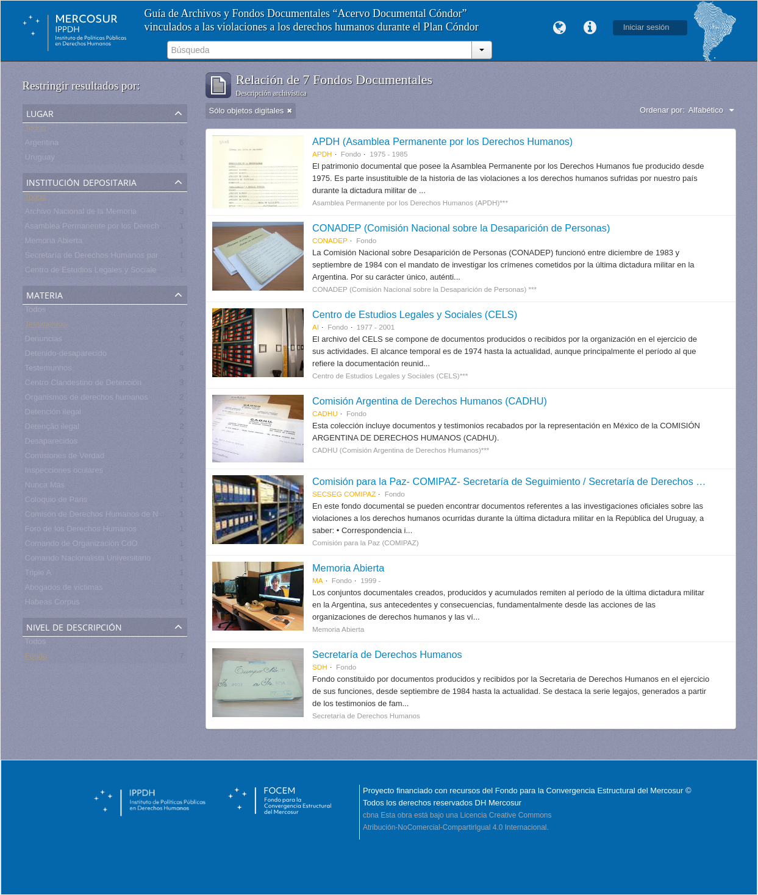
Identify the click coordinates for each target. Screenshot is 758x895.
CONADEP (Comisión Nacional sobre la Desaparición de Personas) (461, 227)
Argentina (42, 144)
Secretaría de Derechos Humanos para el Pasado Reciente (129, 257)
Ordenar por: (662, 110)
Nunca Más (45, 487)
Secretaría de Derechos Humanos (387, 654)
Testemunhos (48, 370)
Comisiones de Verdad (65, 457)
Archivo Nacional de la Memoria (81, 213)
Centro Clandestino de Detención (83, 384)
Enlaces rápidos (590, 28)
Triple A (38, 574)
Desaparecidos (51, 443)
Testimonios (46, 326)
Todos (35, 130)
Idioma (560, 28)
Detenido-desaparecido (66, 355)
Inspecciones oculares (64, 472)
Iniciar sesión (646, 27)
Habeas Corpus (52, 604)
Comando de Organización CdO (81, 545)
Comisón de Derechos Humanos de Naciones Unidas (119, 516)
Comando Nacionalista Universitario (88, 560)
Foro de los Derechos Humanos (81, 531)
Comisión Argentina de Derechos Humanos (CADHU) (429, 400)
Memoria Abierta (54, 242)
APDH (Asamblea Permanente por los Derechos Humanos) (442, 141)
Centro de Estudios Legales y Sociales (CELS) (414, 314)
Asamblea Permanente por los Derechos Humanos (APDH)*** (134, 228)
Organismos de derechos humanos (86, 399)
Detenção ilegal (52, 428)
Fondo (36, 658)
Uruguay (40, 159)
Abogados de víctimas (64, 589)
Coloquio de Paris (56, 501)
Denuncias (43, 340)
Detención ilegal (53, 414)
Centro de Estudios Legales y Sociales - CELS (106, 272)
